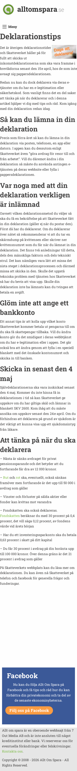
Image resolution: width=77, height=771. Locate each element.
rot (18, 477)
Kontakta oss (12, 751)
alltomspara (40, 9)
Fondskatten (10, 515)
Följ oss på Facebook (29, 710)
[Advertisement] (38, 627)
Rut (6, 477)
